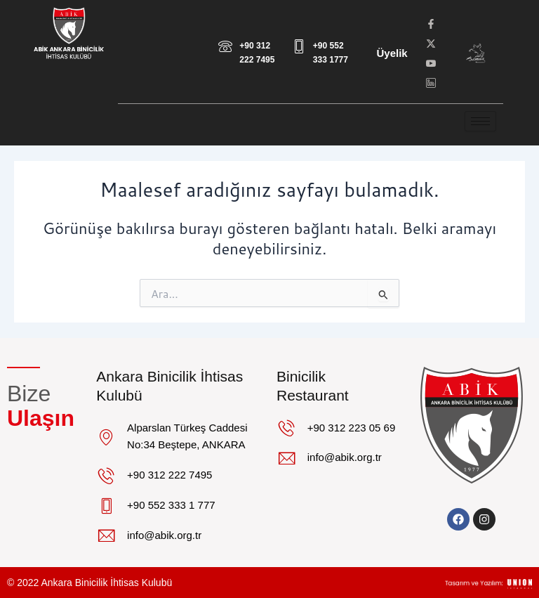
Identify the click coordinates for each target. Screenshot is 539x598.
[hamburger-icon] (480, 121)
